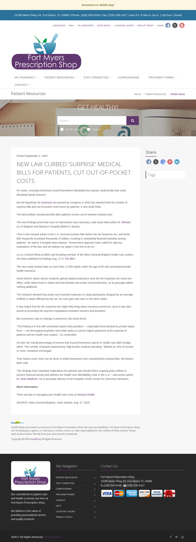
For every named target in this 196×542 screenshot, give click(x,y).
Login (160, 25)
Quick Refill (104, 25)
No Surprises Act (47, 202)
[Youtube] (182, 25)
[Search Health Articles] (91, 120)
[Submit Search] (132, 120)
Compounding (128, 77)
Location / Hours (124, 25)
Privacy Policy (64, 517)
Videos (94, 129)
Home (137, 94)
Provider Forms (161, 77)
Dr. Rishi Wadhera (27, 378)
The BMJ (70, 258)
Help (71, 25)
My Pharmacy (25, 77)
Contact (21, 84)
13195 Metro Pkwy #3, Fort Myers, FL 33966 (41, 15)
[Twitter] (174, 25)
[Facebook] (167, 25)
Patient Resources (59, 77)
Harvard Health (86, 394)
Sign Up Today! (145, 25)
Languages (59, 25)
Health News (71, 129)
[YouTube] (182, 536)
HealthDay (35, 439)
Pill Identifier (85, 25)
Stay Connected (96, 77)
